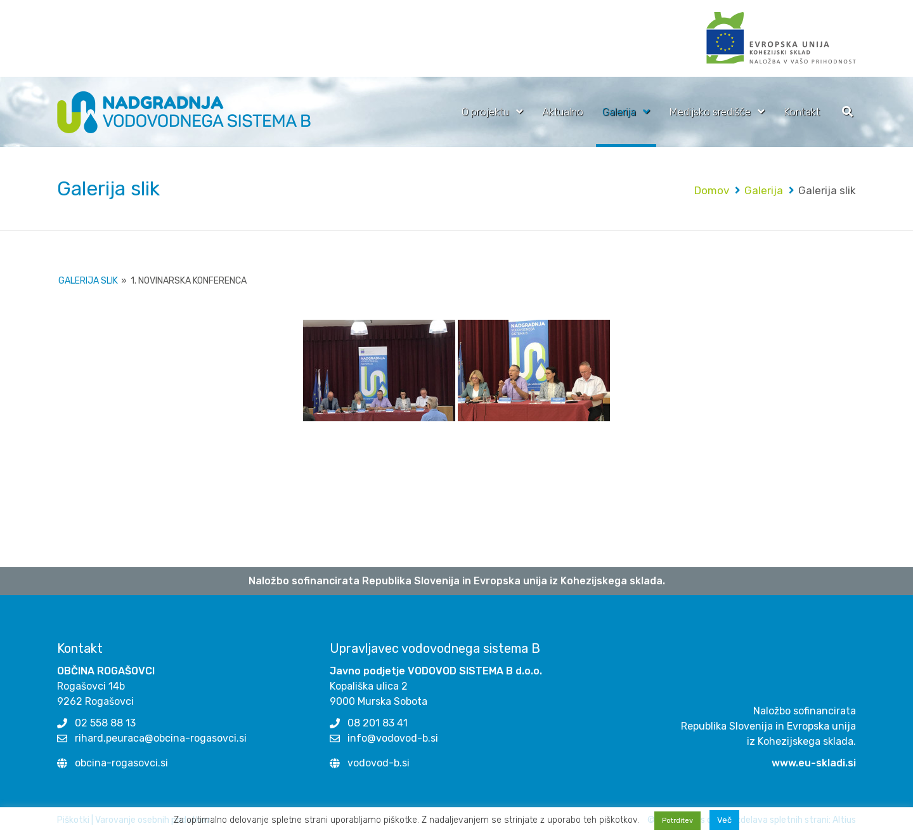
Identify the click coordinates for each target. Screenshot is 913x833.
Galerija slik (88, 280)
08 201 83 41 (377, 723)
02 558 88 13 (105, 723)
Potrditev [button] (677, 821)
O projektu (485, 111)
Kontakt (802, 111)
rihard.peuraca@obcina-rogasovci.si (161, 738)
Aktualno (562, 111)
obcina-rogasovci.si (121, 763)
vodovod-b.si (378, 763)
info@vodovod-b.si (392, 738)
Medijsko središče (710, 111)
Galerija (619, 111)
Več (724, 820)
